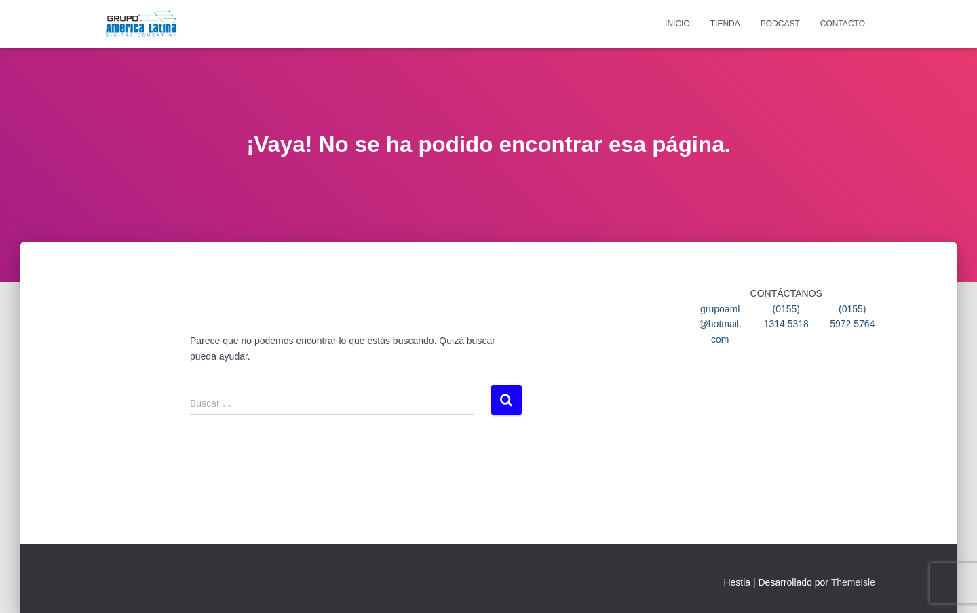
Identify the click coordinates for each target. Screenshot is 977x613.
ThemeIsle (853, 582)
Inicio (677, 24)
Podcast (780, 24)
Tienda (725, 24)
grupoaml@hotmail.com (720, 324)
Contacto (842, 24)
